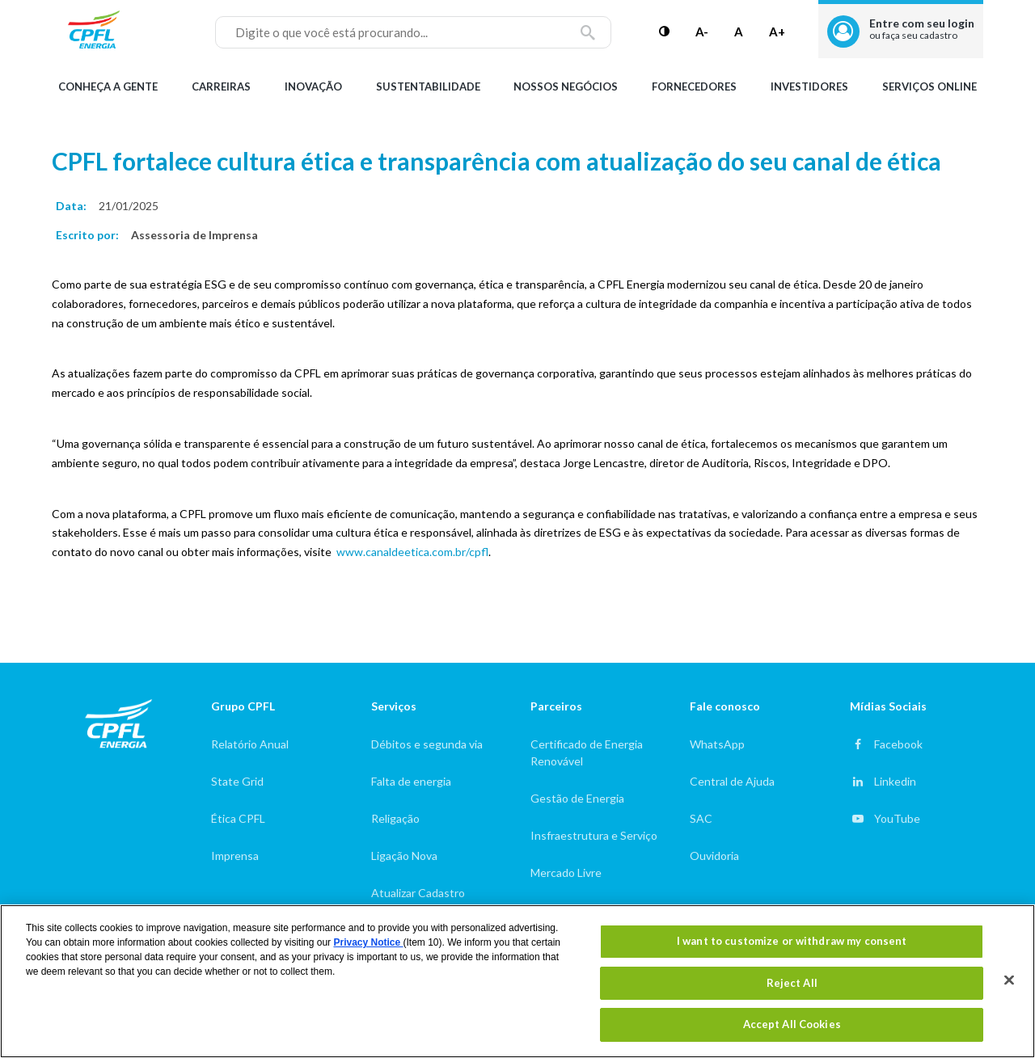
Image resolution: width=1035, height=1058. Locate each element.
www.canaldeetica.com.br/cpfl (412, 552)
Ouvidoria (714, 855)
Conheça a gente (108, 86)
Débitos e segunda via (427, 744)
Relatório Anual (250, 744)
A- (701, 31)
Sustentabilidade (428, 86)
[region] (517, 981)
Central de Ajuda (732, 781)
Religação (395, 818)
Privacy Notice (368, 942)
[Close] (1009, 980)
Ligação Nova (404, 855)
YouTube (897, 818)
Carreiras (221, 86)
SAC (701, 818)
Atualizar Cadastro (418, 893)
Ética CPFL (238, 818)
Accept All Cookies (792, 1024)
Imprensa (235, 855)
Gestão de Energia (577, 798)
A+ (777, 31)
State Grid (237, 781)
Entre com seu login (921, 28)
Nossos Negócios (565, 86)
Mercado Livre (566, 872)
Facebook (898, 744)
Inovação (313, 86)
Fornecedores (694, 86)
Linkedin (895, 781)
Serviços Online (929, 86)
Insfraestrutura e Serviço (593, 835)
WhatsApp (717, 744)
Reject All (792, 982)
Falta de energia (411, 781)
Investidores (809, 86)
